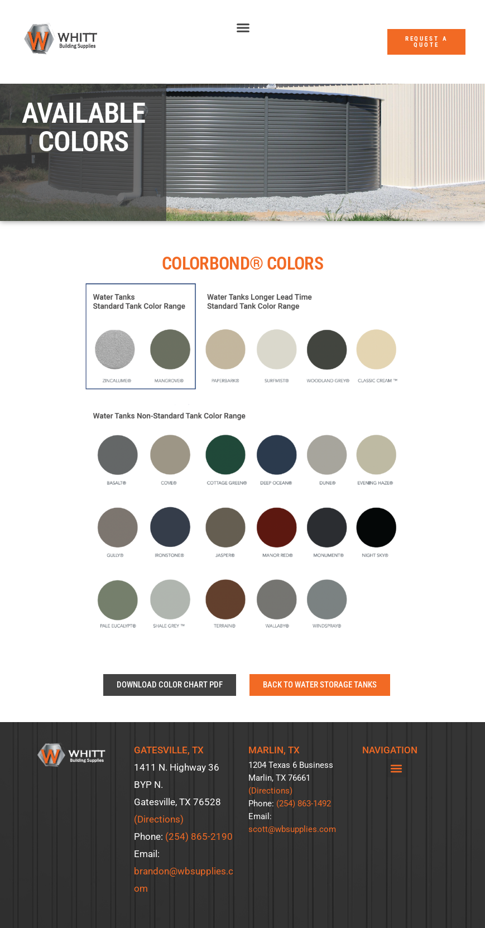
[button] (242, 27)
